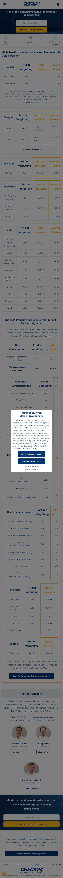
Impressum (27, 469)
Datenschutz (35, 469)
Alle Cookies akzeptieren (31, 454)
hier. (35, 448)
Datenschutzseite (24, 446)
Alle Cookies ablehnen (31, 461)
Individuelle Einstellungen (31, 466)
